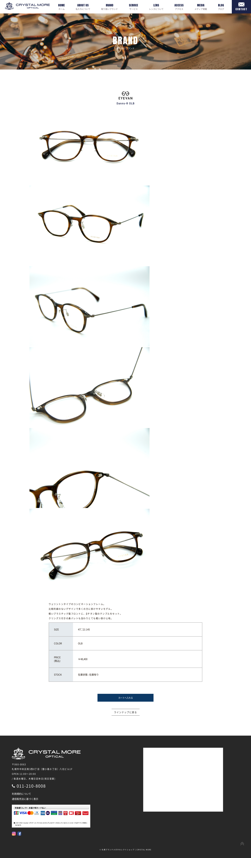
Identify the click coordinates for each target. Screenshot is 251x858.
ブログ (221, 6)
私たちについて (83, 6)
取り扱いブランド (109, 6)
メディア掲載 (200, 6)
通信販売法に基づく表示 (25, 799)
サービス (133, 6)
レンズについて (156, 6)
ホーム (61, 6)
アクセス (179, 6)
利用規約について (21, 794)
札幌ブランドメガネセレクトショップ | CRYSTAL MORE (126, 849)
